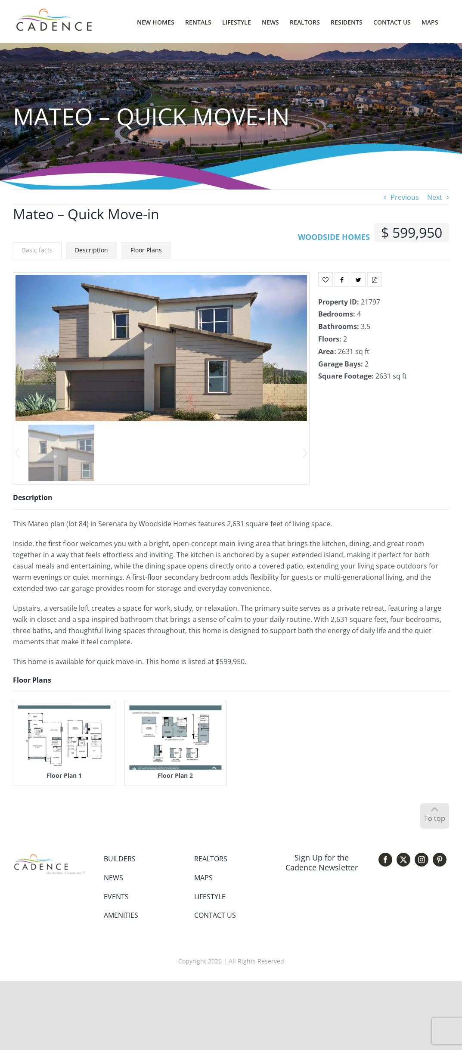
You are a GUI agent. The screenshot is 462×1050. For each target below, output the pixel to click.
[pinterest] (439, 860)
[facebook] (385, 860)
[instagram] (421, 860)
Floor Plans (146, 250)
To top (434, 818)
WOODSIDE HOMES (334, 237)
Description (91, 250)
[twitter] (403, 860)
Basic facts (37, 250)
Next (434, 197)
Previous (405, 197)
